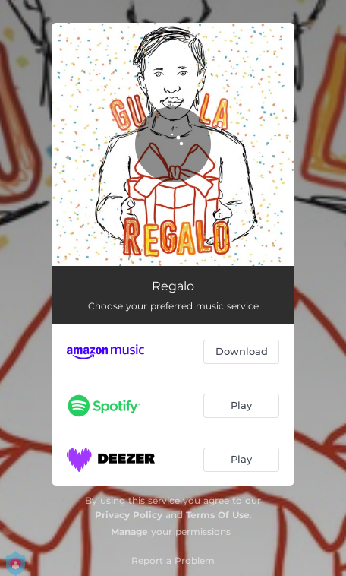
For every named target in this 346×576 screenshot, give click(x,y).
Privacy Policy (128, 515)
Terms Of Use (218, 515)
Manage (129, 531)
